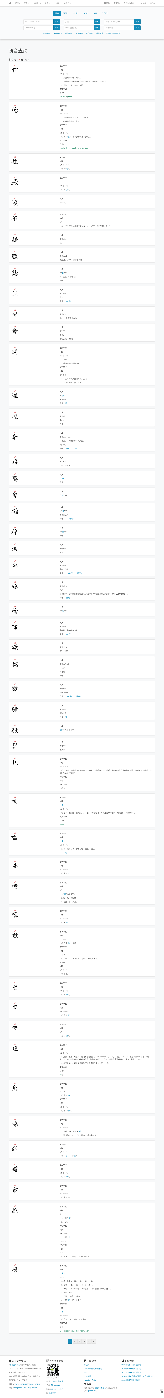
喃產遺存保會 (100, 1388)
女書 (57, 3)
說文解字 (79, 33)
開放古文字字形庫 (113, 33)
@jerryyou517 (56, 1385)
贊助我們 (52, 1393)
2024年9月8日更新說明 (130, 1380)
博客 (143, 3)
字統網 (86, 1365)
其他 (152, 3)
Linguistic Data (90, 1380)
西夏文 (27, 3)
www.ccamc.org (20, 1384)
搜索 (56, 21)
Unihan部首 (57, 33)
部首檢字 (46, 33)
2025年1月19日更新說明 (131, 1372)
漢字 (17, 3)
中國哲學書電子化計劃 (93, 1369)
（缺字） (68, 301)
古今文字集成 (15, 1365)
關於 (107, 3)
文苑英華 (87, 1376)
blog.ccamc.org (20, 1388)
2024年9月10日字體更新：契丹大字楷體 (137, 1376)
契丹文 (37, 3)
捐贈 (117, 3)
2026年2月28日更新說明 (131, 1365)
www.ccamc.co (34, 1384)
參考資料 (91, 1391)
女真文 (48, 3)
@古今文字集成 (56, 1381)
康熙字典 (89, 33)
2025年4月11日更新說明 (131, 1369)
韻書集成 (99, 33)
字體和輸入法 (130, 3)
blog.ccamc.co (33, 1388)
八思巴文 (68, 3)
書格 (86, 1372)
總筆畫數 (69, 33)
